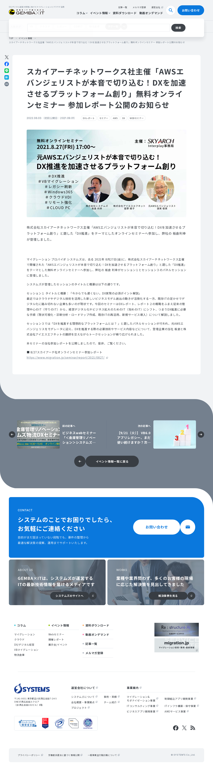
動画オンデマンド (151, 13)
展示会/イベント (58, 644)
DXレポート (89, 118)
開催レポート (56, 639)
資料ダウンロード (124, 13)
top (11, 38)
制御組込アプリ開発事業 (180, 698)
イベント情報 (100, 13)
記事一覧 (122, 7)
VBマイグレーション (26, 649)
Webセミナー (56, 634)
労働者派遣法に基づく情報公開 (65, 754)
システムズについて (84, 696)
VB (31, 26)
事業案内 (134, 688)
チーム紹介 (112, 702)
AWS (115, 118)
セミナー (103, 118)
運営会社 (157, 7)
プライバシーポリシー (30, 754)
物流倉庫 (94, 26)
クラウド (45, 26)
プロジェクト (80, 707)
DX (123, 118)
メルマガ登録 (139, 7)
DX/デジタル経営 (24, 644)
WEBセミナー (137, 118)
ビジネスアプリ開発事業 (142, 711)
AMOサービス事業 (177, 711)
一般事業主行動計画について (104, 754)
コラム (81, 13)
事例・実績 (112, 696)
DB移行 (78, 26)
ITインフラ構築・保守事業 (182, 706)
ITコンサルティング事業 (142, 706)
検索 (172, 10)
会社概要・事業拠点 (84, 702)
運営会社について (84, 688)
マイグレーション (24, 634)
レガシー (62, 26)
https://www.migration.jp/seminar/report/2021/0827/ (66, 357)
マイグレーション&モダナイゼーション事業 (142, 698)
